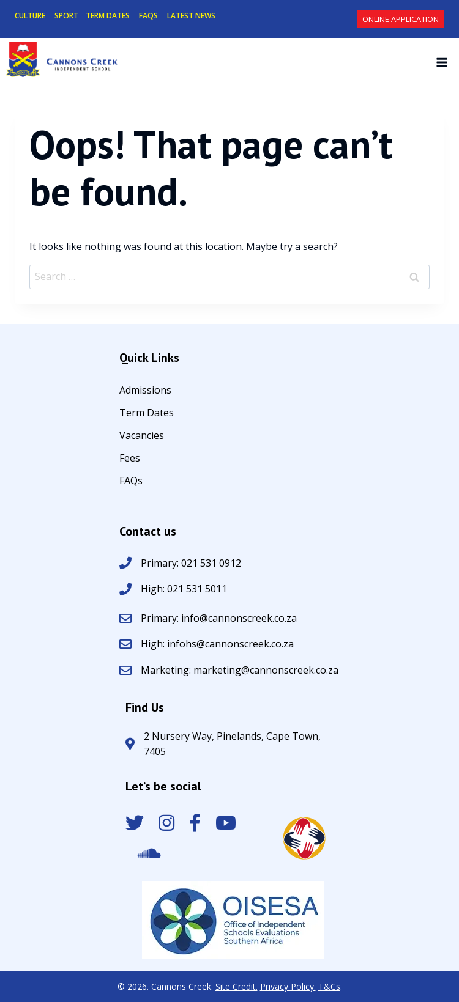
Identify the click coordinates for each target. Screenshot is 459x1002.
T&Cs (329, 986)
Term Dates (146, 413)
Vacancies (141, 436)
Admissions (145, 391)
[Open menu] (441, 62)
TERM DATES (108, 15)
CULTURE (30, 15)
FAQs (131, 481)
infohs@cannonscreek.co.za (230, 643)
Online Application (400, 18)
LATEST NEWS (191, 15)
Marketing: (167, 670)
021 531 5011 (196, 588)
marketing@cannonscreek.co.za (265, 670)
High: (153, 588)
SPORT (66, 15)
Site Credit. (236, 986)
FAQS (148, 15)
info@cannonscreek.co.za (239, 618)
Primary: (161, 618)
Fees (129, 459)
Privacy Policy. (288, 986)
